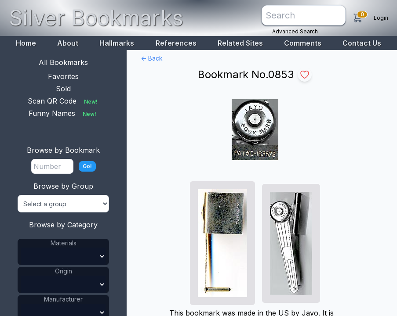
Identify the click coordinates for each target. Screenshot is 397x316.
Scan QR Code (63, 101)
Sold (63, 88)
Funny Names (63, 113)
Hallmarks (116, 43)
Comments (302, 43)
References (176, 43)
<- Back (152, 58)
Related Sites (240, 43)
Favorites (63, 76)
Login (381, 17)
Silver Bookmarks (96, 18)
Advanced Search (295, 31)
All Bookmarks (63, 62)
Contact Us (361, 43)
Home (26, 43)
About (67, 43)
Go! (87, 166)
